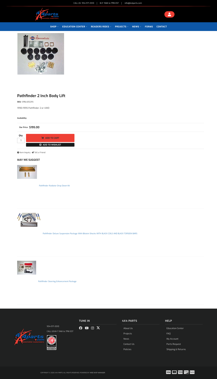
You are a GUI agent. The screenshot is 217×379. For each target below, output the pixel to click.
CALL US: (83, 3)
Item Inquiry (25, 152)
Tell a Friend (39, 152)
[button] (54, 26)
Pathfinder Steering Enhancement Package (57, 281)
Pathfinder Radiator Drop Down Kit (54, 185)
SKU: (19, 102)
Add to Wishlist (52, 144)
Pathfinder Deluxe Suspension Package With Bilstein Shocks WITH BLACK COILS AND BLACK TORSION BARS (90, 233)
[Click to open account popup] (169, 14)
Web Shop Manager (97, 373)
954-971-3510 (53, 326)
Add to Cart (52, 138)
